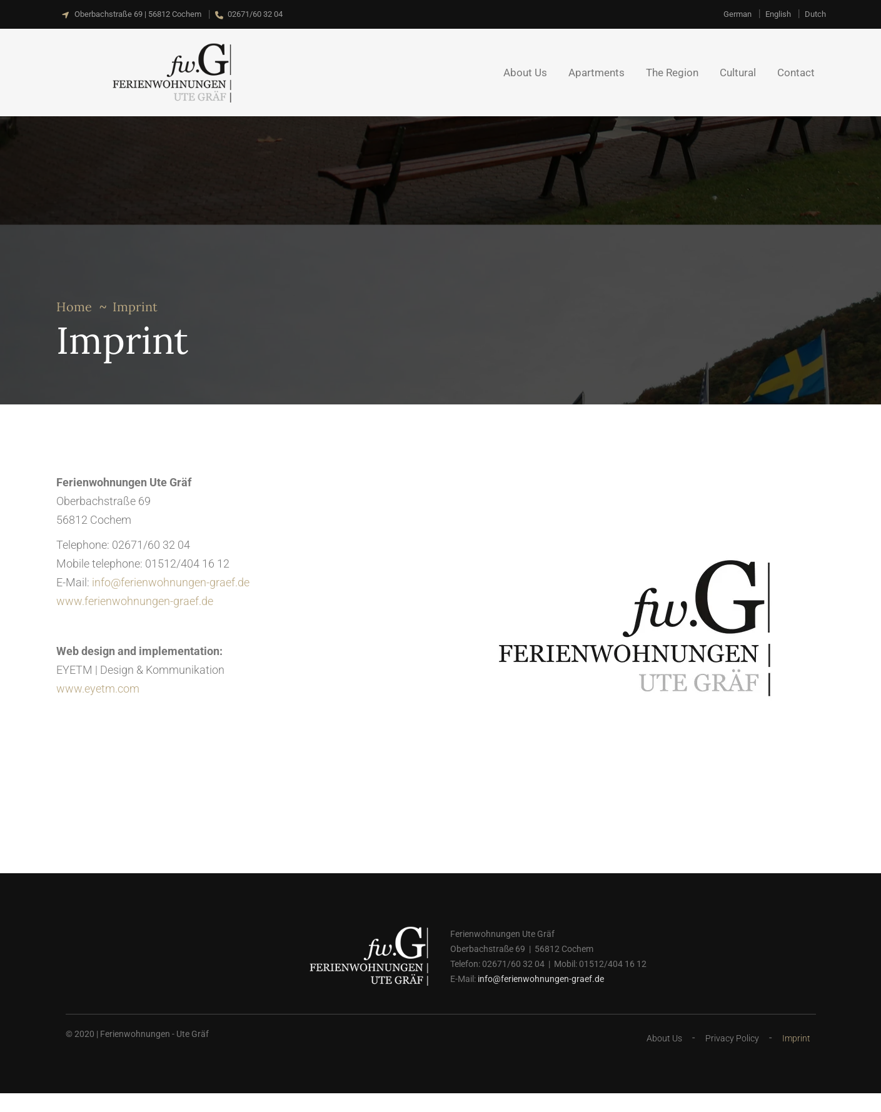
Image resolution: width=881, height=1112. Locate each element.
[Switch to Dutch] (815, 14)
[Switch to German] (737, 14)
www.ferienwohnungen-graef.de (134, 601)
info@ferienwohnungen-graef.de (170, 582)
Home (74, 306)
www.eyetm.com (97, 688)
